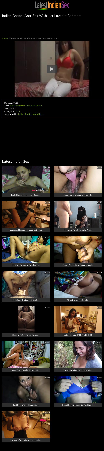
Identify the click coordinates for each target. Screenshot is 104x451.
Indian (13, 105)
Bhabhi (39, 105)
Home (5, 38)
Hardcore (20, 105)
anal (18, 111)
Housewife (30, 105)
